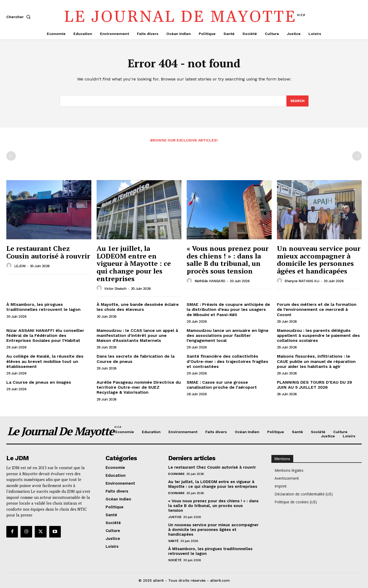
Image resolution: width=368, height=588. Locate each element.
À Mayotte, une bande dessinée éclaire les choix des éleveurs (138, 307)
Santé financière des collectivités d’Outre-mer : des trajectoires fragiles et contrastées (227, 361)
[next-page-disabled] (357, 156)
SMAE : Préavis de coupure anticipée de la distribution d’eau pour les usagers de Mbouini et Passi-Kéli (228, 309)
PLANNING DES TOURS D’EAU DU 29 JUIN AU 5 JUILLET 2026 (314, 385)
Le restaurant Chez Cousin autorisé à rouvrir (48, 252)
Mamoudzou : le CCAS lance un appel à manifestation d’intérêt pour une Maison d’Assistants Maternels (137, 335)
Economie (176, 474)
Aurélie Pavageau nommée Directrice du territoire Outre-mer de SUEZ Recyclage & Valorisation (139, 387)
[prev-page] (11, 156)
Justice (175, 517)
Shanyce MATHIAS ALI (302, 281)
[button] (19, 16)
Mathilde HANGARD (210, 281)
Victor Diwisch (115, 289)
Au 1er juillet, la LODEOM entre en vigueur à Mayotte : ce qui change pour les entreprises (134, 263)
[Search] (297, 101)
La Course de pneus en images (38, 382)
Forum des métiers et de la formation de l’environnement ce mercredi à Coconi (316, 309)
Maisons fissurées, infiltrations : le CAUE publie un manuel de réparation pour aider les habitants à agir (316, 361)
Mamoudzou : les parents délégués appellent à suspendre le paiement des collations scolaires (318, 335)
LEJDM (20, 266)
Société (175, 560)
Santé (173, 541)
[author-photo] (9, 265)
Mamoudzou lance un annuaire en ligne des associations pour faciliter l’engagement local (227, 335)
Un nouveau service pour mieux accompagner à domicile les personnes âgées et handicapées (318, 259)
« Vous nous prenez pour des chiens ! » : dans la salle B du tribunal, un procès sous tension (227, 259)
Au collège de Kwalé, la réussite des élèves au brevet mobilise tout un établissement (44, 361)
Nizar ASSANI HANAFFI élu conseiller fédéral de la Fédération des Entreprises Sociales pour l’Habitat (45, 335)
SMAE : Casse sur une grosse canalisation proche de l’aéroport (222, 385)
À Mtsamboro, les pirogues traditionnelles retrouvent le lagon (43, 307)
